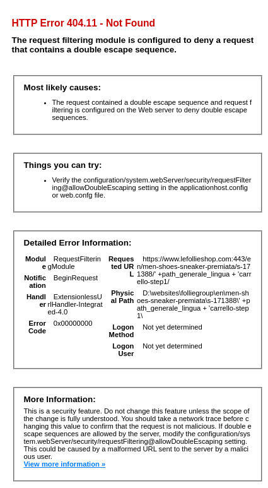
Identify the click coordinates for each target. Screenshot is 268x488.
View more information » (65, 464)
